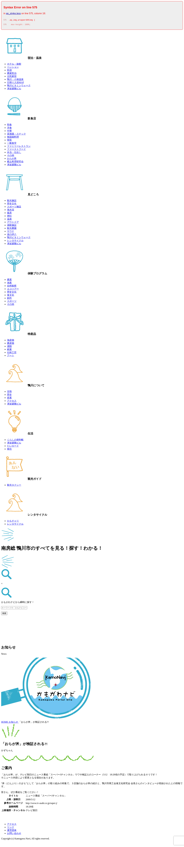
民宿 (9, 71)
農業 (9, 280)
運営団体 (11, 831)
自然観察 (11, 286)
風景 (9, 213)
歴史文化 (11, 204)
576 (5, 25)
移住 (9, 450)
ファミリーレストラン (19, 147)
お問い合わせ (14, 834)
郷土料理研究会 (15, 162)
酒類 (9, 347)
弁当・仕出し (14, 153)
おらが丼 (11, 159)
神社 (9, 216)
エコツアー (13, 289)
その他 (10, 156)
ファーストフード (16, 150)
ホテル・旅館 (14, 65)
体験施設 (11, 226)
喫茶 (9, 141)
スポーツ (11, 302)
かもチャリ (13, 521)
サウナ (10, 232)
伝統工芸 (11, 353)
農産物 (10, 344)
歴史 (9, 395)
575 (5, 20)
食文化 (10, 296)
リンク (10, 828)
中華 (9, 131)
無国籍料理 (13, 138)
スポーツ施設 (14, 207)
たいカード (13, 446)
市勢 (9, 392)
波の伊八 (11, 235)
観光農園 (11, 229)
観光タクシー (14, 486)
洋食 (9, 128)
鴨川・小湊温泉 (15, 80)
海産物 (10, 341)
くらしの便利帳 (15, 440)
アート (10, 356)
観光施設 (11, 201)
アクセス (11, 401)
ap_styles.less (13, 13)
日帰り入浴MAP (15, 83)
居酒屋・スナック (16, 134)
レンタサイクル (15, 241)
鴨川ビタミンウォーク (19, 86)
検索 (4, 614)
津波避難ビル (14, 89)
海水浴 (10, 210)
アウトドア (13, 223)
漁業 (9, 283)
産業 (9, 398)
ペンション (13, 68)
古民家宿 (11, 77)
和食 (9, 125)
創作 (9, 299)
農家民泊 (11, 74)
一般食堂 (11, 144)
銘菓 (9, 350)
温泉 (9, 220)
